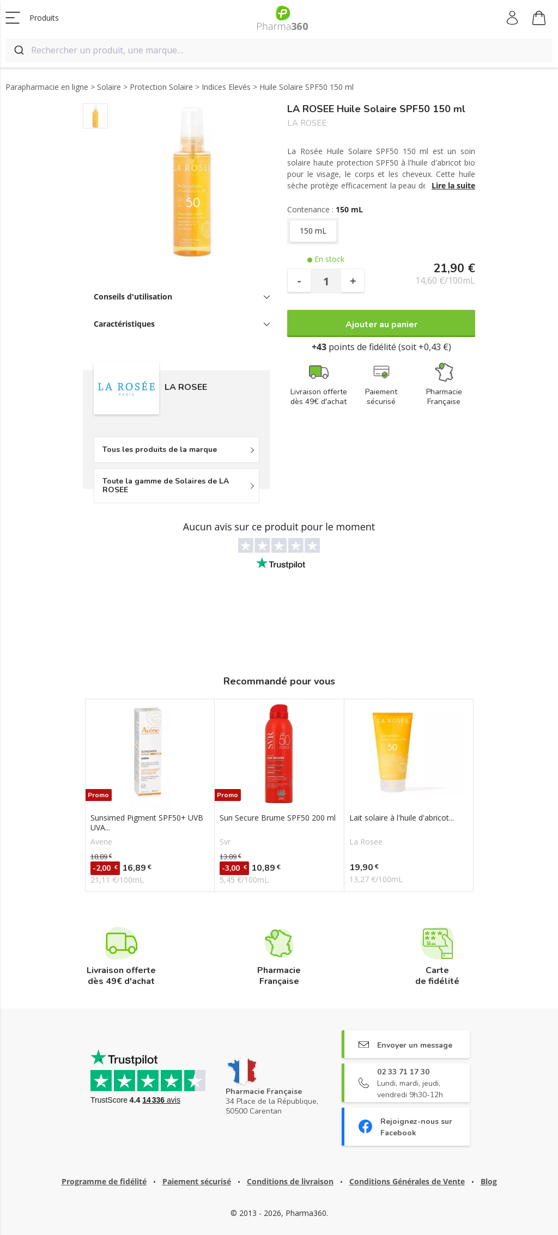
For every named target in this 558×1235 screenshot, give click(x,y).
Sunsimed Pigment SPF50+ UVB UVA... (146, 823)
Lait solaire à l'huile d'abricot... (401, 818)
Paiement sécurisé (196, 1181)
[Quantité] (326, 281)
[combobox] (279, 50)
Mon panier (538, 19)
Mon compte (513, 18)
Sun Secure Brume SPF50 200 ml (278, 818)
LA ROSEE (306, 123)
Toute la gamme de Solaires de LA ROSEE (165, 485)
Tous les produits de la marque (159, 449)
